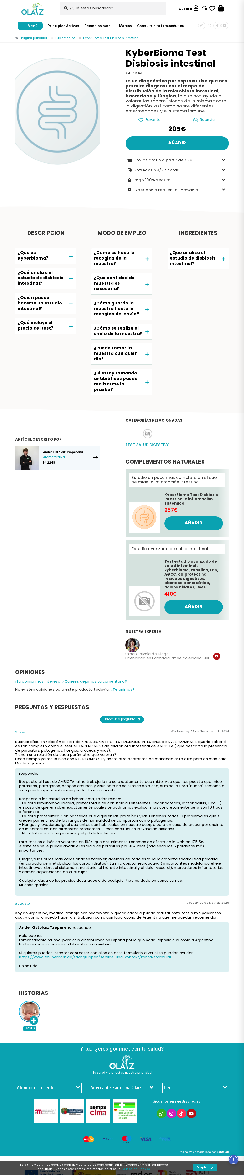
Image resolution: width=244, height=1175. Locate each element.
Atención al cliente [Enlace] (48, 1088)
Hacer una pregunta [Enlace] (122, 719)
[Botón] (221, 8)
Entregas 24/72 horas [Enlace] (177, 170)
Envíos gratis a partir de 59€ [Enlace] (177, 160)
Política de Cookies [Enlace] (136, 1169)
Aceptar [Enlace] (205, 1167)
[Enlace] (32, 9)
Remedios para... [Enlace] (99, 26)
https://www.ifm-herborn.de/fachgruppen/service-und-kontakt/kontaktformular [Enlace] (95, 958)
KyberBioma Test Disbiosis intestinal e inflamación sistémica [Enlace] (191, 499)
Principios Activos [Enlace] (63, 26)
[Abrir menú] (30, 26)
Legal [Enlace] (195, 1088)
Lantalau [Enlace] (223, 1151)
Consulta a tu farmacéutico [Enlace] (160, 26)
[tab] (45, 256)
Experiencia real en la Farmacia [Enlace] (177, 190)
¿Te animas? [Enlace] (123, 690)
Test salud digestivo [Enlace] (147, 445)
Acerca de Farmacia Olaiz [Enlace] (122, 1088)
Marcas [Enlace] (125, 26)
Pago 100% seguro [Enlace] (177, 180)
